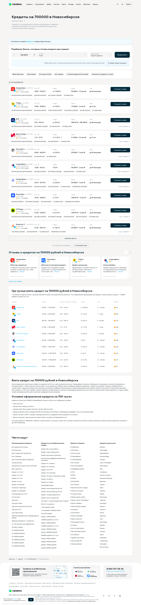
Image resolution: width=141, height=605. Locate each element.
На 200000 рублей (18, 530)
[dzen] (120, 596)
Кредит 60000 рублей (48, 538)
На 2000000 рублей (18, 533)
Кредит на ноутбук (18, 484)
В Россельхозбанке (76, 466)
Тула (101, 519)
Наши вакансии (46, 586)
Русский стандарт (22, 334)
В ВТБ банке (74, 450)
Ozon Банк (51, 259)
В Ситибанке (74, 534)
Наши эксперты (34, 586)
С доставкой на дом (47, 507)
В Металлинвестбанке (77, 531)
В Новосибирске (44, 559)
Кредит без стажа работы (49, 449)
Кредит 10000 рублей (48, 516)
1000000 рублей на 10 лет (49, 520)
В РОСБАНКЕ (74, 481)
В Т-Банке (73, 525)
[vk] (109, 596)
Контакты (20, 583)
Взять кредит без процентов (21, 453)
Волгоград (103, 497)
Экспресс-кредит (17, 527)
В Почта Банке (75, 453)
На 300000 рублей (18, 536)
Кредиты (20, 559)
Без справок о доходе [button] (54, 95)
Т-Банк (80, 259)
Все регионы (104, 547)
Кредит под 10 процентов (50, 498)
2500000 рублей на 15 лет (49, 526)
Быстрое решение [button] (81, 216)
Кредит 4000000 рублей (49, 532)
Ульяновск (103, 544)
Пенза (102, 513)
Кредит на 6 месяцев (48, 473)
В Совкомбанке (75, 456)
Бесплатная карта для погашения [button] (22, 95)
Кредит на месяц (47, 479)
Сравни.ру (12, 559)
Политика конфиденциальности (84, 583)
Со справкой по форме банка (51, 510)
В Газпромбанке (75, 459)
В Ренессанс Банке (76, 491)
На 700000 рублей (31, 559)
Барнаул (103, 516)
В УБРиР (73, 478)
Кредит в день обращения (50, 452)
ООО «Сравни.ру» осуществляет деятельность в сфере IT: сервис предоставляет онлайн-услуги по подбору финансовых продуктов (47, 595)
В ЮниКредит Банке (77, 522)
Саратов (102, 500)
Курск (102, 534)
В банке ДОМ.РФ (76, 541)
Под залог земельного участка (22, 506)
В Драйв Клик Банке (77, 538)
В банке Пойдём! (76, 503)
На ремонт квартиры (19, 488)
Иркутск (102, 506)
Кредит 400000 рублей (48, 529)
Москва (102, 447)
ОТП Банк (19, 360)
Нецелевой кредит (47, 485)
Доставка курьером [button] (40, 95)
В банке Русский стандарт (79, 488)
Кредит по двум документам (50, 495)
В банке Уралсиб (76, 519)
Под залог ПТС (16, 509)
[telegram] (103, 596)
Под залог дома (17, 503)
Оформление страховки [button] (79, 186)
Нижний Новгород (106, 478)
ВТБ (17, 320)
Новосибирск (104, 453)
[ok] (114, 596)
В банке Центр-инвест (77, 497)
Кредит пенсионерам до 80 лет (51, 488)
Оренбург (103, 503)
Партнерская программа (33, 583)
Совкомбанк (114, 259)
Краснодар (103, 450)
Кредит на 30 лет (47, 470)
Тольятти (103, 509)
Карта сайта (24, 586)
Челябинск (103, 472)
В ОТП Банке (74, 484)
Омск (101, 488)
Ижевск (102, 525)
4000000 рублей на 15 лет (49, 535)
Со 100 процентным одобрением (23, 524)
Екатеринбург (104, 456)
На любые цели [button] (68, 95)
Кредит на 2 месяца (48, 463)
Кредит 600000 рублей (48, 541)
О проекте (12, 583)
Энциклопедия (14, 586)
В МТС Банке (74, 463)
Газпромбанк (20, 347)
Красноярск (104, 466)
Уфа (101, 469)
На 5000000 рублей (18, 546)
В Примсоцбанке (76, 544)
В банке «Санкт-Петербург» (79, 500)
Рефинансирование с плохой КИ (23, 521)
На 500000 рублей (18, 543)
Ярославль (103, 522)
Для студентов (16, 469)
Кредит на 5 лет (17, 475)
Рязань (102, 528)
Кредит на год (16, 481)
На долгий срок (17, 463)
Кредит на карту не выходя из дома (53, 476)
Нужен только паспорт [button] (55, 110)
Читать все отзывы (15, 281)
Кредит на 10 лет (17, 472)
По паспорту (16, 497)
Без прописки (16, 450)
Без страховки (16, 456)
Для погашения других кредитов (23, 459)
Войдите (30, 41)
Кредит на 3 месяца (48, 466)
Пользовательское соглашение (62, 583)
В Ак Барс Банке (75, 494)
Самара (102, 459)
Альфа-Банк (21, 259)
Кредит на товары (47, 482)
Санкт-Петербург (105, 463)
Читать (21, 272)
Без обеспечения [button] (85, 110)
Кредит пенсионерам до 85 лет (51, 491)
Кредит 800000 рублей (48, 548)
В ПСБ (72, 472)
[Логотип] (15, 591)
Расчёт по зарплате (47, 504)
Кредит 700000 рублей (48, 545)
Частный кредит (46, 513)
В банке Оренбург (76, 516)
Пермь (102, 494)
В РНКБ (72, 475)
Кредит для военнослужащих (51, 455)
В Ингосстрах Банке (77, 528)
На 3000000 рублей (18, 540)
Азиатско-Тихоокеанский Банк (26, 366)
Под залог (15, 500)
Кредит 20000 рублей (48, 523)
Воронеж (103, 481)
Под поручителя (17, 513)
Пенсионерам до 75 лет (20, 494)
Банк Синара (20, 327)
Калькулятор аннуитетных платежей (24, 466)
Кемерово (103, 538)
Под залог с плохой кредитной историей (54, 501)
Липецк (102, 531)
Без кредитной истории (20, 447)
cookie (15, 599)
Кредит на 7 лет (17, 478)
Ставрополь (104, 541)
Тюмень (102, 491)
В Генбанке (74, 509)
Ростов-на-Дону (105, 475)
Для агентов (46, 583)
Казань (102, 484)
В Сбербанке (74, 447)
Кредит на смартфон (19, 491)
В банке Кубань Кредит (78, 506)
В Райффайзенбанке (77, 469)
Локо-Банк (19, 353)
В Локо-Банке (75, 513)
